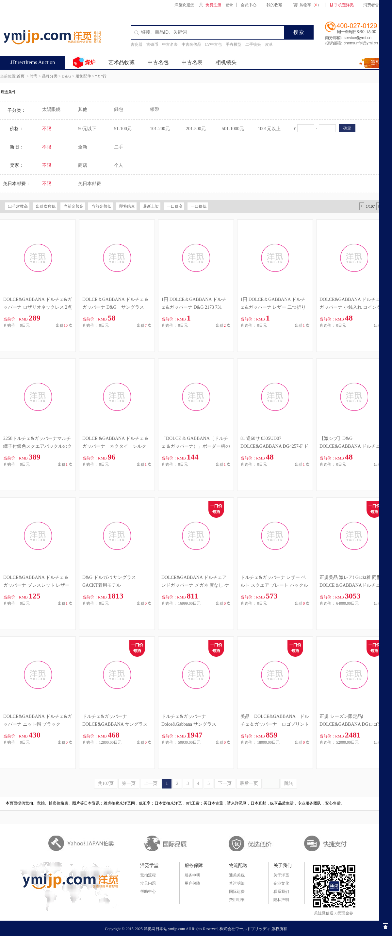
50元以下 (87, 128)
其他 (82, 109)
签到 (375, 62)
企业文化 (281, 883)
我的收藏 (274, 5)
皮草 (269, 44)
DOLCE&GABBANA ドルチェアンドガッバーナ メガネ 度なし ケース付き (195, 585)
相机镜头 (226, 62)
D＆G (66, 76)
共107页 (106, 783)
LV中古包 (213, 44)
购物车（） (306, 6)
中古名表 (170, 44)
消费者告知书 (375, 5)
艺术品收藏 (121, 62)
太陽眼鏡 (51, 109)
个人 (118, 165)
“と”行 (101, 76)
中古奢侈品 (191, 44)
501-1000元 (233, 128)
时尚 (34, 76)
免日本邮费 (89, 183)
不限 (46, 128)
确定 (347, 128)
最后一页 (249, 783)
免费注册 (213, 5)
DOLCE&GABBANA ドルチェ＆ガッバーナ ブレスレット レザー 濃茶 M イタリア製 (36, 585)
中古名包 (158, 62)
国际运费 (237, 891)
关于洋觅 (281, 875)
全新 (82, 147)
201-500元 (196, 128)
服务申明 (192, 875)
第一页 (129, 783)
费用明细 (237, 899)
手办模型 (233, 44)
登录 (229, 5)
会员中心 (248, 5)
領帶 (154, 109)
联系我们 (281, 891)
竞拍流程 (148, 875)
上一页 (150, 783)
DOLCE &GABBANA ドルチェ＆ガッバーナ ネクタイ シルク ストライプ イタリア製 (116, 446)
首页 (20, 76)
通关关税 (237, 875)
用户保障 (192, 883)
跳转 (288, 783)
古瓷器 (136, 44)
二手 (118, 147)
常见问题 (148, 883)
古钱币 (152, 44)
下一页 (225, 783)
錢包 (118, 109)
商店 (82, 165)
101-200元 (160, 128)
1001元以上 (269, 128)
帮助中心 (148, 891)
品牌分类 (49, 76)
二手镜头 (253, 44)
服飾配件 (83, 76)
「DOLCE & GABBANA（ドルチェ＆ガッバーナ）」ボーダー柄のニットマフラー (195, 446)
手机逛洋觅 (344, 5)
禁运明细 (237, 883)
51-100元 (123, 128)
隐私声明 (281, 899)
